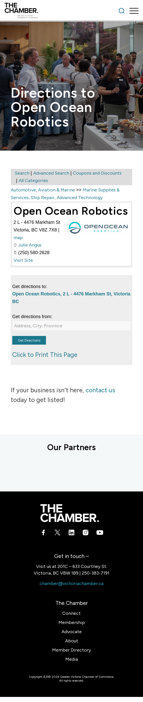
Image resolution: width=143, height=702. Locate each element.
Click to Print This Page (44, 354)
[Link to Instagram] (86, 533)
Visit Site (23, 260)
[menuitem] (121, 11)
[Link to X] (58, 533)
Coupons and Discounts (97, 173)
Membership (71, 622)
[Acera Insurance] (21, 468)
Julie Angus (29, 245)
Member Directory (71, 650)
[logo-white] (69, 513)
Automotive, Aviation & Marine (43, 190)
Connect (71, 613)
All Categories (33, 180)
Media (71, 659)
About (71, 641)
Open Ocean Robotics (71, 210)
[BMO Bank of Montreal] (74, 468)
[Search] (121, 11)
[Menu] (131, 11)
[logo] (58, 11)
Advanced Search (51, 173)
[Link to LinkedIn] (72, 533)
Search (22, 173)
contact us (100, 390)
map (18, 237)
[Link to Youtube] (100, 533)
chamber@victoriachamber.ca (71, 583)
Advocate (72, 631)
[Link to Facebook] (43, 533)
